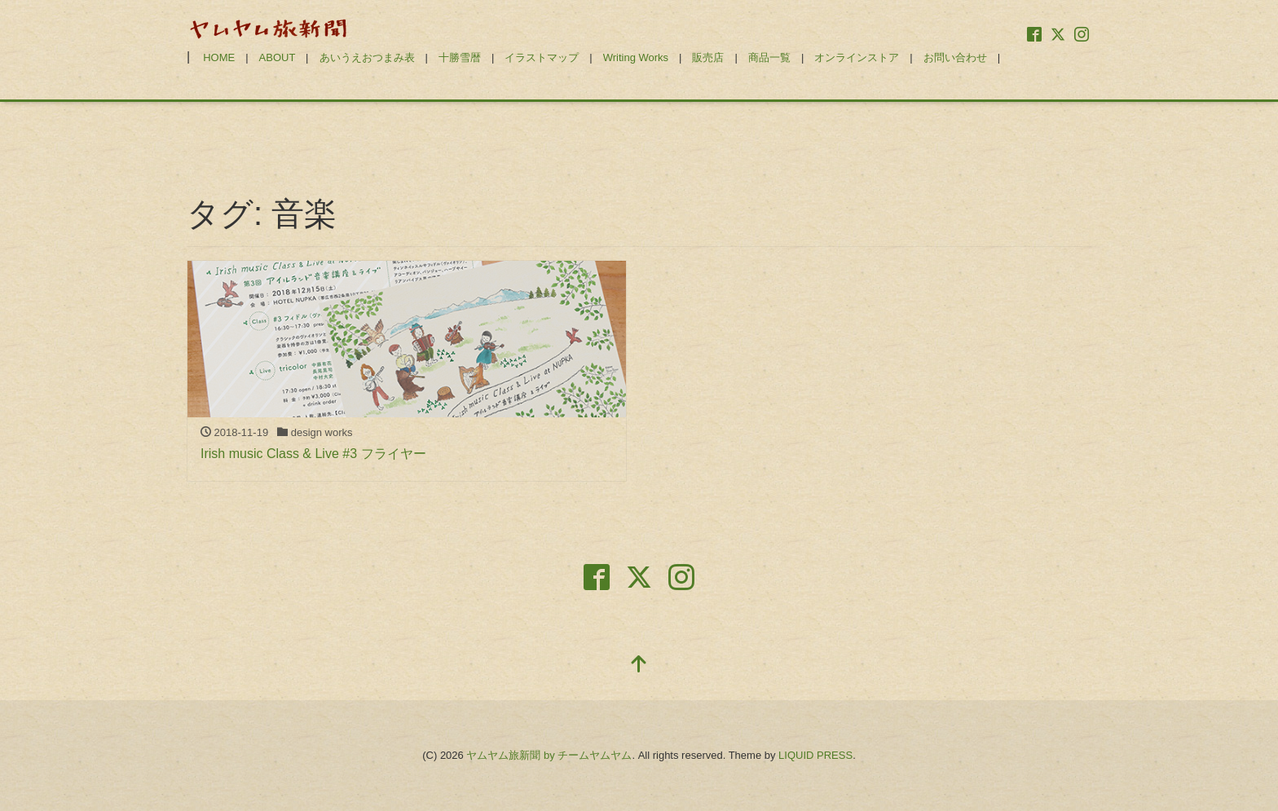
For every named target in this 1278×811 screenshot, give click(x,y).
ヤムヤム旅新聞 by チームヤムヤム (549, 755)
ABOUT (277, 57)
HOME (219, 57)
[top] (639, 666)
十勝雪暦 (459, 57)
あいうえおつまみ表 (367, 57)
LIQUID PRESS (815, 755)
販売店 (708, 57)
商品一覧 (769, 57)
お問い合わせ (955, 57)
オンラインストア (856, 57)
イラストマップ (542, 57)
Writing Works (635, 57)
